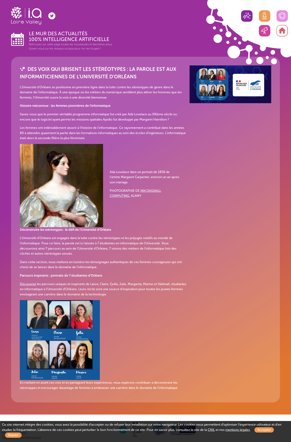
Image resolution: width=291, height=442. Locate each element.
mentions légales (237, 430)
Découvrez (28, 284)
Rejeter (13, 435)
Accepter (264, 430)
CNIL (211, 430)
